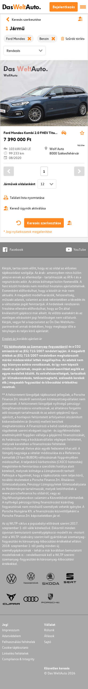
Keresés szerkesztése (44, 223)
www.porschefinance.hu (19, 493)
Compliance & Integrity (18, 659)
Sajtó (47, 641)
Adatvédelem (11, 636)
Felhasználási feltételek (18, 641)
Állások (49, 636)
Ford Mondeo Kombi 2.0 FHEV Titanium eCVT (37, 132)
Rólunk (49, 630)
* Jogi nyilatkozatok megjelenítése (28, 231)
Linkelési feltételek (15, 653)
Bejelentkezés (64, 6)
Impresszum (10, 630)
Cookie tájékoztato (15, 647)
